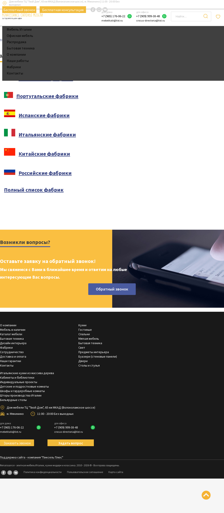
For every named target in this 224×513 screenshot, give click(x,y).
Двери (83, 361)
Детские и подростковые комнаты (24, 386)
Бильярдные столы (13, 400)
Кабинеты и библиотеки (17, 377)
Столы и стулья (89, 365)
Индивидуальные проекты (18, 382)
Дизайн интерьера (13, 343)
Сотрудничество (12, 352)
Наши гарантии (10, 361)
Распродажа (16, 42)
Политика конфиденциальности (43, 472)
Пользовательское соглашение (85, 472)
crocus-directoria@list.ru (150, 20)
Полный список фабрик (34, 189)
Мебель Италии (19, 29)
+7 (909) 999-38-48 (148, 16)
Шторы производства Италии (20, 395)
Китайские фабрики (44, 153)
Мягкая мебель (88, 339)
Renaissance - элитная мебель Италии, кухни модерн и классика (37, 465)
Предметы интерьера (93, 352)
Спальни (84, 334)
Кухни (82, 325)
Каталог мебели (11, 334)
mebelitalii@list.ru (112, 20)
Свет (81, 348)
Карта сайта (115, 472)
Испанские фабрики (44, 115)
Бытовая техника (20, 48)
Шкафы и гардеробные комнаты (22, 391)
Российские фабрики (45, 173)
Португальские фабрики (47, 96)
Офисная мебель (20, 35)
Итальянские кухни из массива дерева (27, 373)
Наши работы (18, 60)
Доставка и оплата (13, 356)
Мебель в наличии (12, 330)
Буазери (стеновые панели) (97, 356)
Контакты (15, 73)
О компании (16, 54)
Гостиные (85, 330)
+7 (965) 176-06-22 (113, 16)
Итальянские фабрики (47, 134)
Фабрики (14, 67)
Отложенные (219, 16)
